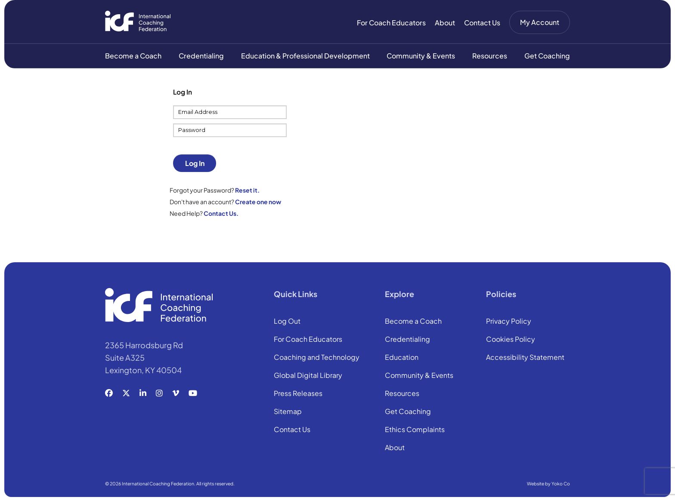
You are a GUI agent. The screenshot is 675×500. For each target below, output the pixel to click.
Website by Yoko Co (548, 484)
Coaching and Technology (316, 358)
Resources (489, 56)
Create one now (258, 202)
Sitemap (288, 413)
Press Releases (298, 395)
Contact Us (482, 22)
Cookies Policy (510, 340)
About (445, 22)
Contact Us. (221, 214)
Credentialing (201, 56)
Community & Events (421, 56)
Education (401, 358)
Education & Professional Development (305, 56)
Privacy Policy (508, 322)
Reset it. (247, 191)
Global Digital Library (308, 376)
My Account (539, 22)
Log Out (287, 322)
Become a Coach (133, 56)
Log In (194, 164)
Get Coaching (547, 56)
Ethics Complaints (415, 431)
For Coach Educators (391, 22)
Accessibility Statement (525, 358)
